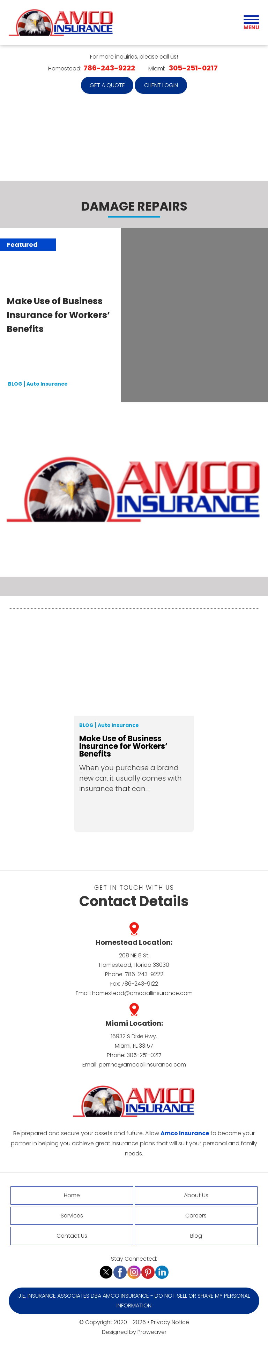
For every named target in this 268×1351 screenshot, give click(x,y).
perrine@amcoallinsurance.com (142, 1065)
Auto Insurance (47, 383)
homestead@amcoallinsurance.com (142, 993)
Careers (196, 1216)
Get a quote (107, 85)
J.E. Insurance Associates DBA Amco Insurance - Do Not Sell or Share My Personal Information (134, 1301)
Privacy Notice (170, 1322)
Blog (86, 725)
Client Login (161, 85)
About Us (196, 1195)
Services (72, 1216)
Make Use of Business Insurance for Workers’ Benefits (58, 315)
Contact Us (72, 1236)
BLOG (15, 383)
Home (72, 1195)
